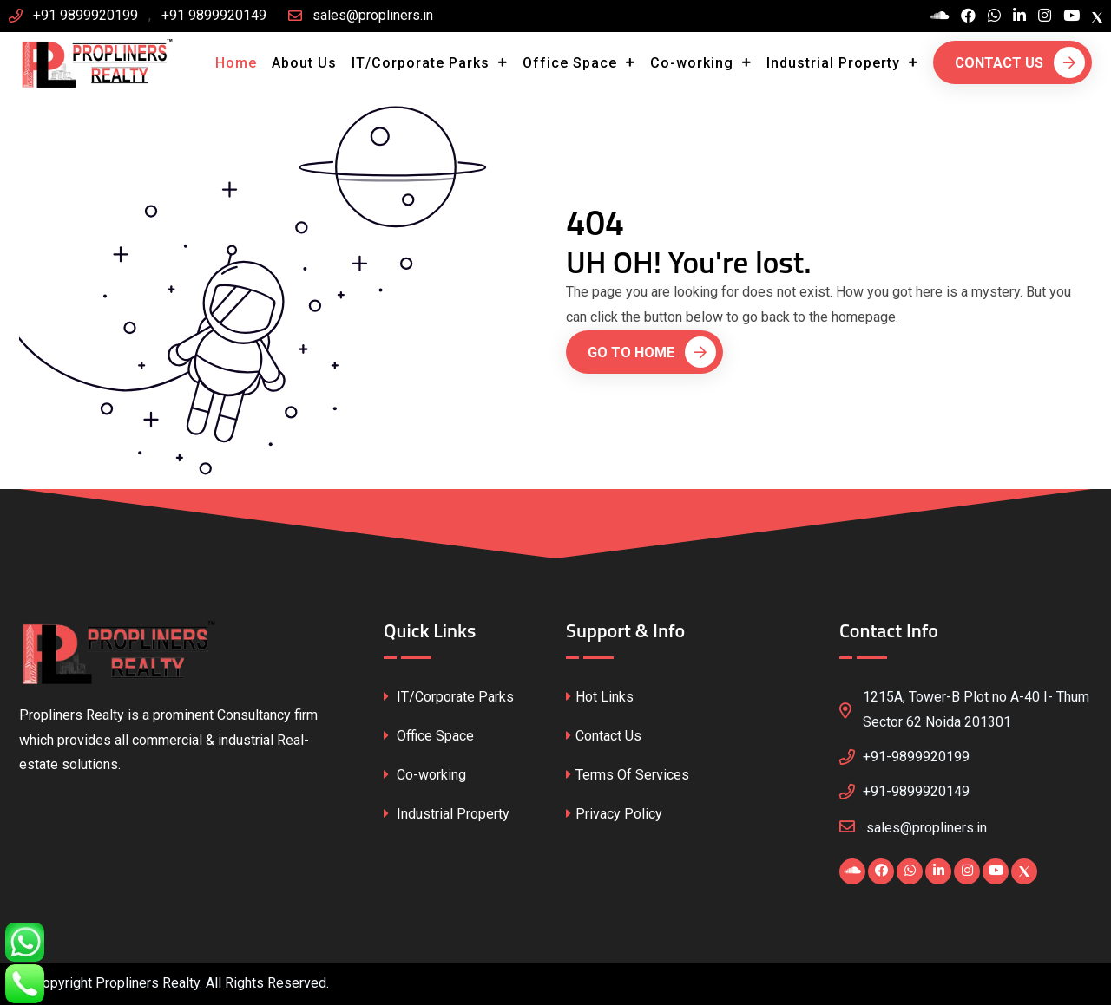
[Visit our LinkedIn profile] (1019, 16)
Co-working (425, 775)
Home (236, 63)
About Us (304, 63)
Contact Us (1020, 62)
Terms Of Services (627, 775)
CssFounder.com (364, 986)
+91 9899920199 (85, 15)
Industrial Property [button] (835, 63)
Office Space (429, 736)
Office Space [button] (572, 63)
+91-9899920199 (916, 756)
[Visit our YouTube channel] (1071, 16)
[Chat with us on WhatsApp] (994, 16)
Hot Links (600, 696)
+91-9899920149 (916, 791)
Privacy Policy (614, 814)
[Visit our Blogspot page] (939, 16)
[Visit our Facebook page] (968, 16)
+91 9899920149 (213, 15)
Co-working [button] (694, 63)
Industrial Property (446, 814)
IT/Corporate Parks (449, 696)
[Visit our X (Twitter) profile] (1097, 16)
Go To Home (652, 352)
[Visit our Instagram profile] (1044, 16)
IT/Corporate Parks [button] (423, 63)
